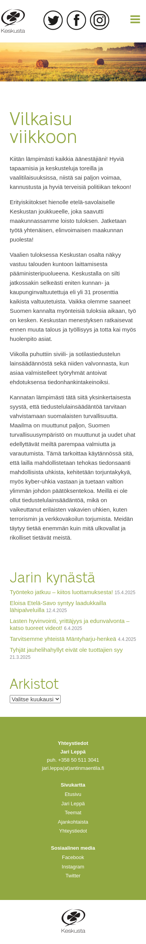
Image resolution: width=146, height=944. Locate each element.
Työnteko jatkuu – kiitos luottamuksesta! (61, 592)
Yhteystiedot (73, 831)
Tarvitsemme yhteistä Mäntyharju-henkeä (63, 638)
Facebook (76, 20)
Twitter (53, 20)
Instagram (99, 20)
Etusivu (73, 794)
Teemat (73, 812)
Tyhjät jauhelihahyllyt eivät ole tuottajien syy (66, 649)
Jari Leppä (73, 803)
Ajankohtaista (73, 822)
